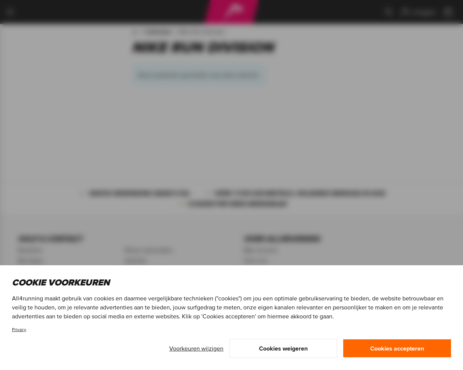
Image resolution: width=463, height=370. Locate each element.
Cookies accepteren (397, 348)
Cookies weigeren (283, 348)
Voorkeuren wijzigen (196, 348)
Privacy (19, 329)
